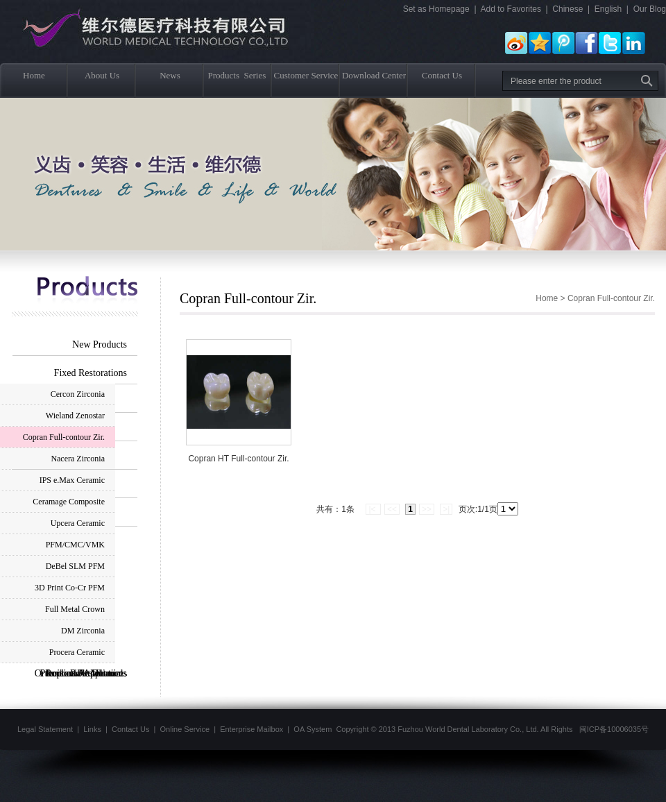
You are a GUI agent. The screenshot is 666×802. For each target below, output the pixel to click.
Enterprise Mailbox (251, 729)
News (170, 75)
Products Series (237, 75)
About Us (102, 75)
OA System (312, 729)
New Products (99, 344)
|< (372, 509)
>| (446, 509)
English (608, 9)
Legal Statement (45, 729)
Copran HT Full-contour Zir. (238, 458)
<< (392, 509)
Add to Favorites (511, 9)
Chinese (567, 9)
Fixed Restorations (90, 373)
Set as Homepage (436, 9)
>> (427, 509)
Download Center (374, 75)
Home (34, 75)
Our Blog (649, 9)
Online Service (185, 729)
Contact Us (442, 75)
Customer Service (306, 75)
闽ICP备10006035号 (614, 729)
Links (92, 729)
